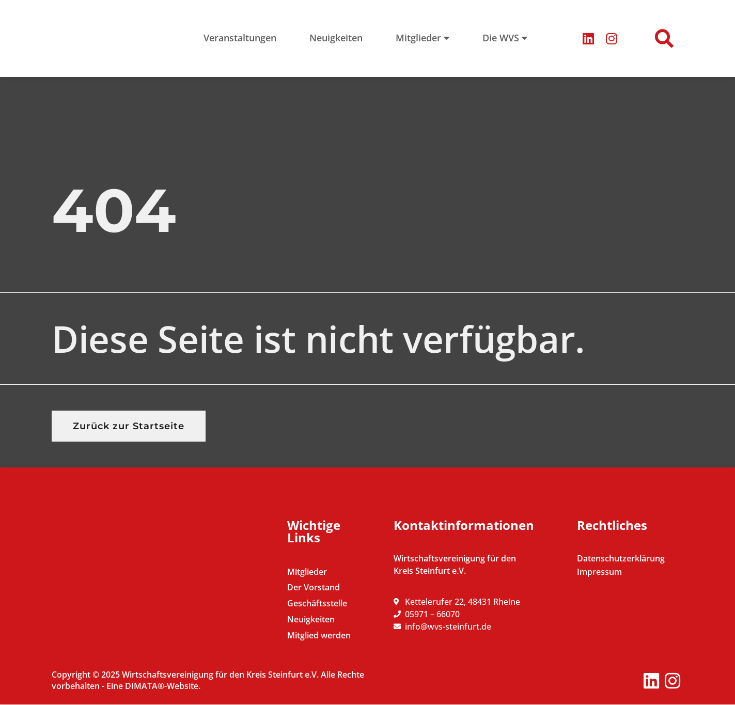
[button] (664, 39)
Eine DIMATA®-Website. (153, 686)
